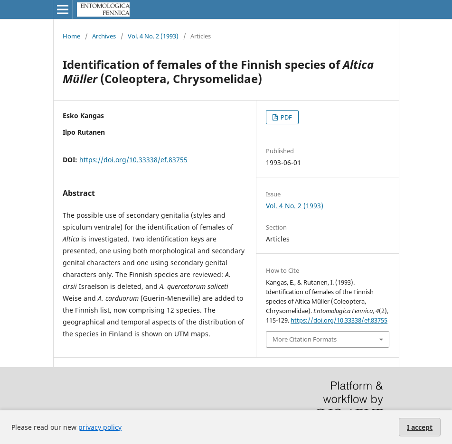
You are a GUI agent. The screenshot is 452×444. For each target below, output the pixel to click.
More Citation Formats (305, 339)
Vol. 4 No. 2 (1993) (153, 36)
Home (71, 36)
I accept (420, 427)
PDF (285, 117)
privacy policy (100, 427)
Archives (104, 36)
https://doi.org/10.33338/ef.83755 (133, 159)
